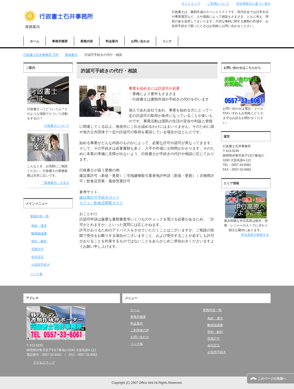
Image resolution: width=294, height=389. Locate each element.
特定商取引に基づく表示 (253, 3)
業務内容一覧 (39, 216)
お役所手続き (40, 264)
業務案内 (71, 55)
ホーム (34, 41)
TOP (41, 55)
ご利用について (218, 3)
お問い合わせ (140, 41)
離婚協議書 (39, 233)
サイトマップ (190, 3)
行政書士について (56, 126)
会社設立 (37, 257)
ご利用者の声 (139, 330)
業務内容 (86, 41)
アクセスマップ (44, 362)
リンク (167, 41)
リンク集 (36, 274)
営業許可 (37, 249)
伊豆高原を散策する (255, 235)
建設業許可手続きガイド (99, 197)
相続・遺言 (39, 225)
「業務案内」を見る (55, 183)
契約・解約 (39, 241)
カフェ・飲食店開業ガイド (101, 203)
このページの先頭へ (272, 378)
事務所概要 (60, 41)
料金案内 (112, 41)
